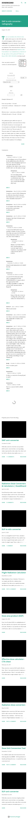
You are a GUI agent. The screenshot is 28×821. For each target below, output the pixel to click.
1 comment (9, 545)
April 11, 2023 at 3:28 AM (18, 172)
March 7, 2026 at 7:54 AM (13, 384)
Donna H (8, 306)
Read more (23, 456)
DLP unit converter (10, 791)
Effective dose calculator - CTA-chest (13, 660)
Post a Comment (11, 589)
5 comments (10, 502)
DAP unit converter (10, 440)
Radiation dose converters (13, 705)
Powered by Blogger (14, 816)
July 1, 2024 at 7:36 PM (17, 306)
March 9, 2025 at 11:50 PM (14, 373)
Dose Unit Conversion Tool (14, 748)
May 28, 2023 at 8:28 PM (20, 191)
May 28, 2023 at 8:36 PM (20, 204)
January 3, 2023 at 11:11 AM (14, 157)
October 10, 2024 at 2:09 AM (18, 363)
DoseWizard (8, 2)
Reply (8, 187)
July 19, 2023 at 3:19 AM (20, 216)
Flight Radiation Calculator (14, 572)
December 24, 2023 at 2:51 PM (15, 274)
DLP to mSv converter (11, 529)
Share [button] (22, 144)
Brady (7, 363)
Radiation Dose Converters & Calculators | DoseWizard (14, 484)
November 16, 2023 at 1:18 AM (15, 263)
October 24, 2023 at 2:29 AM (14, 227)
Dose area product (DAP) (13, 616)
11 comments (10, 456)
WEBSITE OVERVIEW (7, 11)
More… (17, 11)
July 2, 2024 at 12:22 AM (20, 314)
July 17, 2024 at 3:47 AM (20, 326)
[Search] (22, 3)
